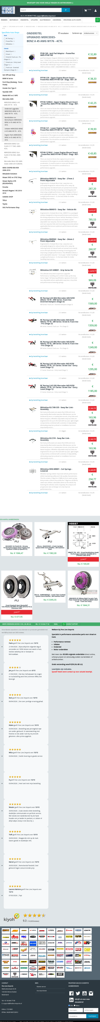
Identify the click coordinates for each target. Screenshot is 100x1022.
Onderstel (24, 20)
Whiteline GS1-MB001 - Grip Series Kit (56, 270)
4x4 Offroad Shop (8, 75)
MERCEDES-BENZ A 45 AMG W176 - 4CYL (12, 103)
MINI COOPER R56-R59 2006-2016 (10, 169)
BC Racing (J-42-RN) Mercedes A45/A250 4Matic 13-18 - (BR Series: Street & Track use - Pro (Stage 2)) (59, 344)
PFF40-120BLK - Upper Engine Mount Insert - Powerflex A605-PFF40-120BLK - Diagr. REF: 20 (59, 104)
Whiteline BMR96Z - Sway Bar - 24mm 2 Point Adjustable (57, 240)
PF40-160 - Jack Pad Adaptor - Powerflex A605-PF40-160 (57, 54)
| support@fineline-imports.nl (45, 16)
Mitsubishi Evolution (9, 174)
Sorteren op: (85, 33)
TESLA (4, 200)
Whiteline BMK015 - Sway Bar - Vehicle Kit (58, 209)
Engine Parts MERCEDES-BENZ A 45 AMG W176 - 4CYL (13, 137)
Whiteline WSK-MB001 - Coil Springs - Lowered (56, 470)
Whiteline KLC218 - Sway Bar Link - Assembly (55, 439)
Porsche (5, 187)
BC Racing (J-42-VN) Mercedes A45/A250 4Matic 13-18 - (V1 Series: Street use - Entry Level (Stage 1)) (58, 387)
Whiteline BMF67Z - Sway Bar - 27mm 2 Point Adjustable (57, 179)
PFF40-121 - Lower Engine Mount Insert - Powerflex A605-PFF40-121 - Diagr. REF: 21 (58, 129)
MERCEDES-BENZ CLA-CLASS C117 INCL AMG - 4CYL (12, 146)
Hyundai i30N (7, 92)
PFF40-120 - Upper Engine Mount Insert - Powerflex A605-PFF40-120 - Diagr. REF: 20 (58, 78)
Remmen (4, 20)
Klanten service (41, 986)
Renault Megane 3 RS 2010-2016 (12, 192)
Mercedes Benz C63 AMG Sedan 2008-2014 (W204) (13, 162)
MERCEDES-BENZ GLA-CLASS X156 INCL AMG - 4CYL (12, 154)
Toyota (4, 204)
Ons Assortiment (42, 991)
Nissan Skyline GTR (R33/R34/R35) (9, 182)
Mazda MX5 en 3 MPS (10, 95)
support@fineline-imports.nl (12, 1003)
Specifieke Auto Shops (72, 20)
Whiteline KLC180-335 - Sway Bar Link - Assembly (57, 408)
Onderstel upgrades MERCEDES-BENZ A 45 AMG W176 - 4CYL (12, 111)
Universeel (57, 20)
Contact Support (70, 624)
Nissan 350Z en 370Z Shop (12, 177)
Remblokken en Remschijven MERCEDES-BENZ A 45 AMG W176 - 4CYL (13, 121)
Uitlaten (34, 20)
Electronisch (45, 20)
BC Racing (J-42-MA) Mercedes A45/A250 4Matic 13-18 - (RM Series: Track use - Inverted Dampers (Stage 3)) (57, 300)
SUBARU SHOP (7, 197)
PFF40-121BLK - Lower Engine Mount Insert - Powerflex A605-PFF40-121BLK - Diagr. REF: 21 (59, 154)
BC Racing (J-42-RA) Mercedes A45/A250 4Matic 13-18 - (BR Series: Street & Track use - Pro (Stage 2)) (59, 322)
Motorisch (14, 20)
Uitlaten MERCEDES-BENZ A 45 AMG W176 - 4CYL (14, 130)
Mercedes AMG (7, 99)
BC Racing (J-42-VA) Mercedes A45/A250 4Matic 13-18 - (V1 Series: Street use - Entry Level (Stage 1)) (58, 365)
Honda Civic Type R (9, 88)
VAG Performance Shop (10, 207)
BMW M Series (7, 78)
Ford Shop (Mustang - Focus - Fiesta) (12, 83)
